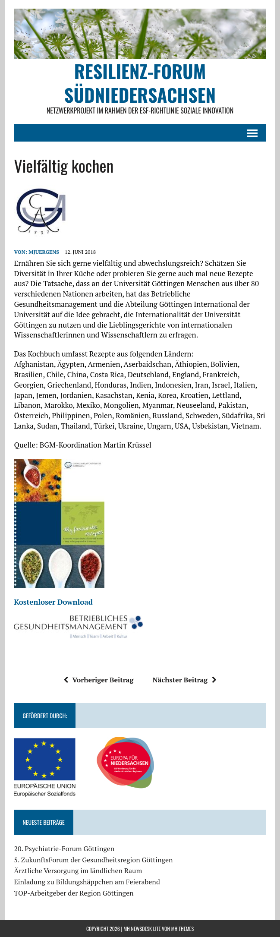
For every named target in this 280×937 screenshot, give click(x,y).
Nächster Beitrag (184, 680)
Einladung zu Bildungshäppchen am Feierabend (87, 882)
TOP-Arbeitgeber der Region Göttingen (73, 893)
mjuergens (43, 252)
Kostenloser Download (53, 602)
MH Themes (182, 928)
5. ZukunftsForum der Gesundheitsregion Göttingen (93, 859)
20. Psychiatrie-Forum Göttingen (64, 848)
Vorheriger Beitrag (98, 680)
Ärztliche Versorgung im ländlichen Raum (78, 870)
